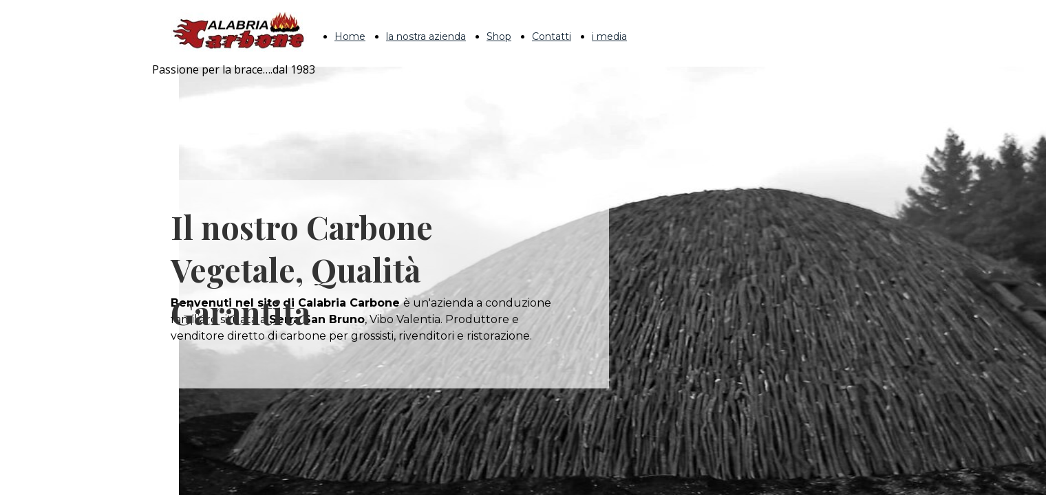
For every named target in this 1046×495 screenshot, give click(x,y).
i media (609, 36)
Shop (499, 36)
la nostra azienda (426, 36)
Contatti (551, 36)
